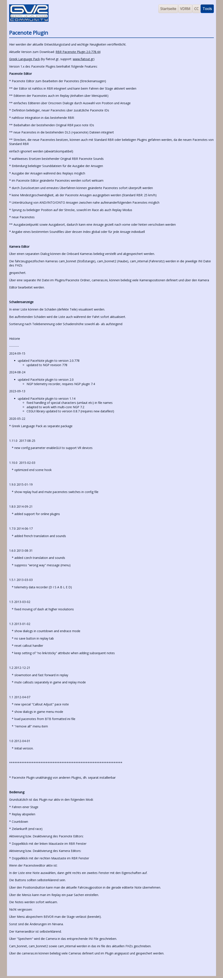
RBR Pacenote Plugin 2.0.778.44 (78, 52)
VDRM (185, 8)
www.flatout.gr (83, 59)
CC (196, 8)
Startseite (168, 8)
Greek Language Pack (24, 59)
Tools (207, 8)
